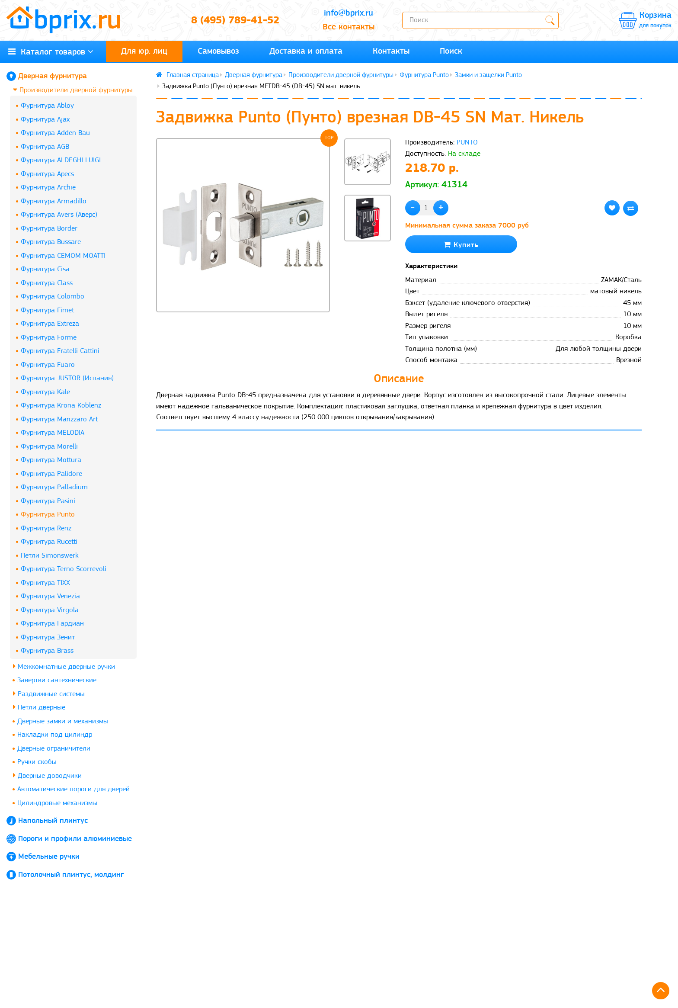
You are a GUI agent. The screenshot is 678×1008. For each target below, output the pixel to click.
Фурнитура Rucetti (49, 542)
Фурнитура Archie (48, 187)
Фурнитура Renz (46, 528)
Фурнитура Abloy (47, 105)
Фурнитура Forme (49, 337)
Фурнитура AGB (45, 147)
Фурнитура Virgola (50, 610)
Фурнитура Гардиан (52, 623)
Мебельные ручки (49, 857)
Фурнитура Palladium (54, 487)
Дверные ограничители (53, 748)
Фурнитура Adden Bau (55, 133)
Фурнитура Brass (47, 651)
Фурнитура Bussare (51, 242)
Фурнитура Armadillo (53, 201)
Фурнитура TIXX (45, 583)
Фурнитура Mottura (51, 460)
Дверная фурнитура (52, 76)
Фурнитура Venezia (50, 596)
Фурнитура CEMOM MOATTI (63, 256)
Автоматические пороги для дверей (73, 789)
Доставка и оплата (305, 51)
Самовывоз (218, 51)
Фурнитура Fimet (47, 310)
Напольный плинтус (53, 821)
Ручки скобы (37, 762)
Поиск (451, 51)
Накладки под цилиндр (54, 734)
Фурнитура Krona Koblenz (61, 405)
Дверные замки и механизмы (62, 721)
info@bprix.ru (348, 13)
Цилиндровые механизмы (57, 803)
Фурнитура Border (49, 228)
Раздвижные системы (49, 694)
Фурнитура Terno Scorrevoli (63, 569)
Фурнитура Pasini (48, 501)
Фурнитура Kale (45, 392)
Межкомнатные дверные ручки (64, 666)
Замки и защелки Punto (488, 75)
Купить (461, 245)
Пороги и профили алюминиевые (75, 839)
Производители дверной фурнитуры (73, 90)
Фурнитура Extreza (50, 323)
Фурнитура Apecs (47, 174)
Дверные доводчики (47, 775)
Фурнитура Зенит (48, 637)
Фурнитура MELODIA (52, 433)
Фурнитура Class (47, 283)
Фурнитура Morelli (49, 446)
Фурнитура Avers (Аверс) (59, 214)
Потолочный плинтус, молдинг (71, 875)
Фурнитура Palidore (51, 474)
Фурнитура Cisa (45, 269)
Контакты (391, 51)
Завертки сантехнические (56, 680)
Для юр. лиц (144, 51)
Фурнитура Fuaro (48, 365)
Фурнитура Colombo (52, 296)
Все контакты (348, 27)
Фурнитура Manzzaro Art (59, 419)
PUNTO (467, 142)
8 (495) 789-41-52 (235, 21)
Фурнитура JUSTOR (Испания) (67, 378)
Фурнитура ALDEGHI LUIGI (61, 160)
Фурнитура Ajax (45, 119)
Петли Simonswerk (50, 555)
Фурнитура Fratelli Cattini (60, 351)
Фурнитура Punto (48, 514)
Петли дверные (39, 707)
